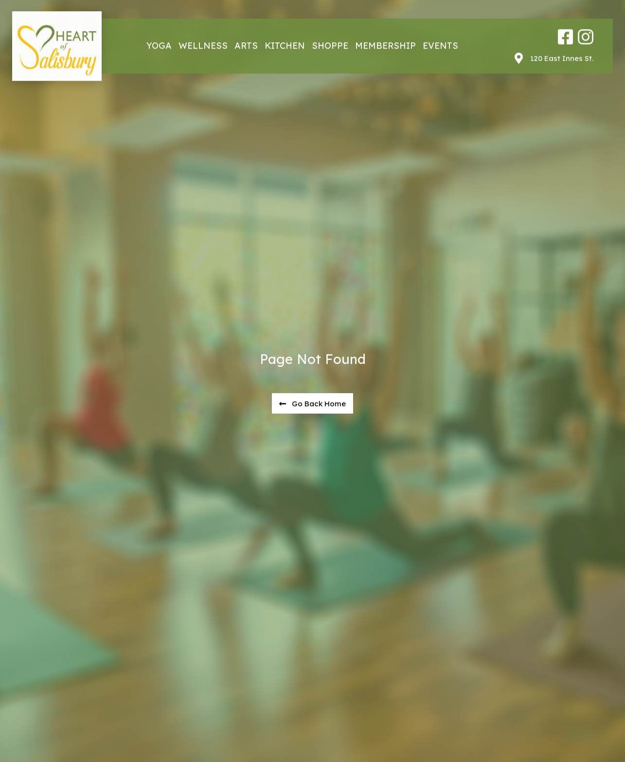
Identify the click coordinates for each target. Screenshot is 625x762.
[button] (312, 403)
